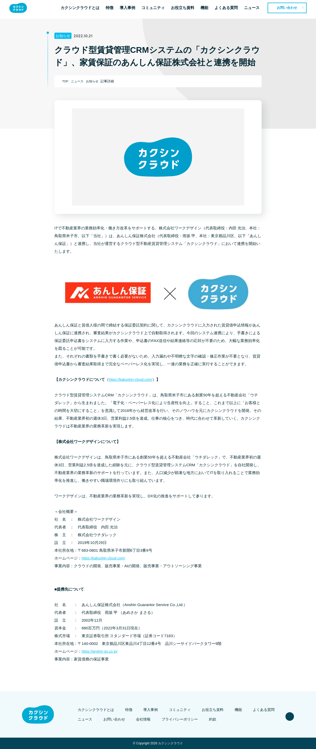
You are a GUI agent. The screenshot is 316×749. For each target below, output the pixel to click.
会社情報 (146, 719)
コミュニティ (156, 9)
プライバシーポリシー (179, 719)
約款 (208, 719)
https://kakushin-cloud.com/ (132, 379)
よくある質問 (229, 9)
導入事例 (130, 9)
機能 (207, 9)
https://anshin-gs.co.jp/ (101, 651)
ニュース (255, 9)
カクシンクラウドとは (83, 9)
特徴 (113, 9)
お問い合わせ (290, 9)
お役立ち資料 (185, 9)
